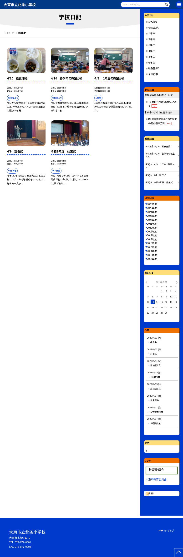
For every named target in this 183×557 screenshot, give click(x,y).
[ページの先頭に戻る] (178, 552)
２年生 (151, 39)
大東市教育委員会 (156, 479)
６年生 (151, 62)
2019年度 (152, 231)
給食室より (153, 68)
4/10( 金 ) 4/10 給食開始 (158, 146)
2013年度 (152, 255)
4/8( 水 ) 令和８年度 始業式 (159, 182)
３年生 (151, 45)
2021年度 (152, 223)
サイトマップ (167, 530)
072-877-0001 (23, 542)
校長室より (153, 27)
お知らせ (152, 21)
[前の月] (146, 282)
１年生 (151, 33)
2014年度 (152, 251)
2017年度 (152, 239)
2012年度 (152, 259)
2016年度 (152, 243)
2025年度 (152, 208)
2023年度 (152, 215)
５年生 (151, 56)
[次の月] (177, 282)
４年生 (151, 51)
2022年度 (152, 220)
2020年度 (152, 227)
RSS (151, 493)
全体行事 (153, 74)
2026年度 (152, 204)
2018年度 (152, 235)
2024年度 (152, 212)
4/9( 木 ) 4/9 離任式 (156, 175)
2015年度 (152, 247)
